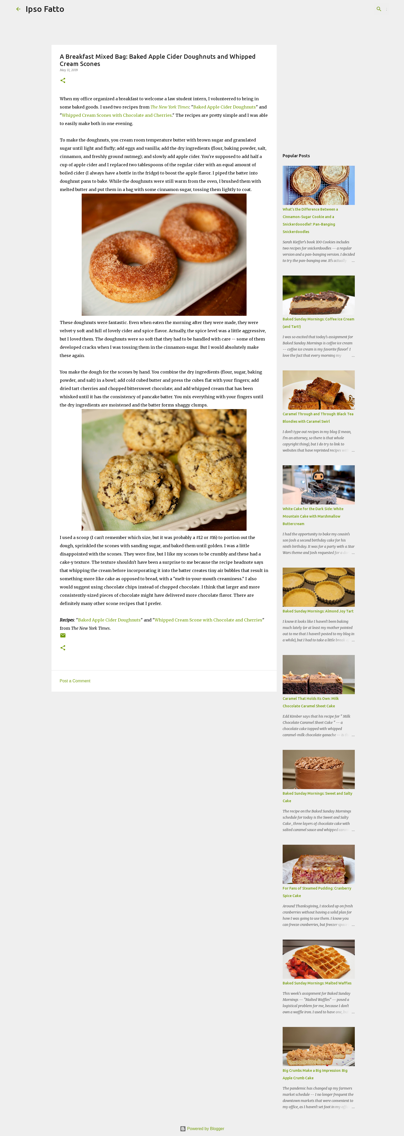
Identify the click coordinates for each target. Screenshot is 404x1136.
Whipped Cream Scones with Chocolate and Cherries (117, 115)
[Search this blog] (362, 9)
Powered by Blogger (202, 1128)
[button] (63, 80)
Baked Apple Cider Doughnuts (224, 107)
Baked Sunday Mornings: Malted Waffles (317, 983)
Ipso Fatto (45, 8)
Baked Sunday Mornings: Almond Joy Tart (318, 611)
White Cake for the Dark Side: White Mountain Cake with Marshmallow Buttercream (313, 516)
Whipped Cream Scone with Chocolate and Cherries (208, 620)
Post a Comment (75, 681)
